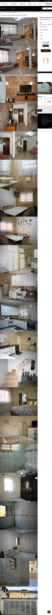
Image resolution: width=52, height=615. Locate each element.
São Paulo (8, 12)
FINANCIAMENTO (46, 44)
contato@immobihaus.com (35, 1)
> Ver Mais (49, 102)
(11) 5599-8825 (48, 1)
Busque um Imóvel (14, 4)
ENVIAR (39, 110)
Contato (39, 4)
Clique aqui (46, 45)
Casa (4, 12)
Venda (2, 12)
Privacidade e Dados (44, 124)
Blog (35, 4)
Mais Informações (45, 50)
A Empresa (29, 4)
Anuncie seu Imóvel (22, 4)
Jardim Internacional (14, 12)
